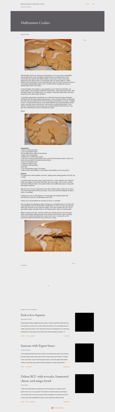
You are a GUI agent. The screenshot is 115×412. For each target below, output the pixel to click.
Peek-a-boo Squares (33, 315)
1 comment (29, 366)
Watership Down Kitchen (32, 4)
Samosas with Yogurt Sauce (38, 345)
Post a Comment (30, 336)
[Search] (87, 4)
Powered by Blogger (57, 408)
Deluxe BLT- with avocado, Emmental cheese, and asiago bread (45, 378)
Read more (66, 336)
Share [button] (85, 40)
